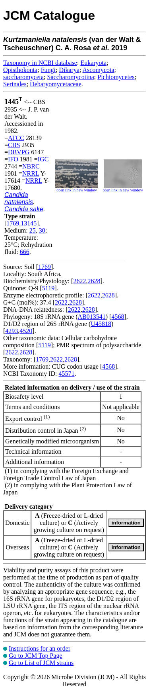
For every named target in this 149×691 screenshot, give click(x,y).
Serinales (15, 84)
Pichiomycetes (115, 77)
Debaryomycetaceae (55, 84)
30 (42, 230)
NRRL (30, 173)
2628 (93, 281)
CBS (14, 145)
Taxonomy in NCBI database (40, 62)
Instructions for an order (39, 648)
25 (32, 230)
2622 (79, 281)
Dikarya (69, 69)
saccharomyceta (23, 77)
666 (24, 251)
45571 (66, 373)
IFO (13, 159)
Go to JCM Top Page (35, 655)
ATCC (16, 137)
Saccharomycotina (70, 77)
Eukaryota (93, 62)
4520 (25, 331)
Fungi (48, 69)
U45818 (101, 323)
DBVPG (18, 152)
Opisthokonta (20, 69)
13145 (29, 223)
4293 (11, 331)
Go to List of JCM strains (41, 662)
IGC (43, 159)
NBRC (31, 166)
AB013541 (92, 316)
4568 (117, 316)
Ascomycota (98, 69)
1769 (12, 223)
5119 (48, 288)
